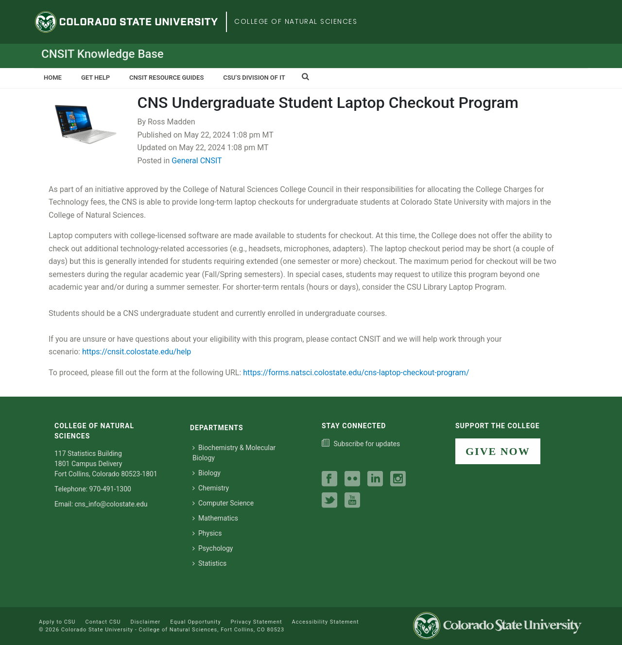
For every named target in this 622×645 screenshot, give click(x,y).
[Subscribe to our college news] (361, 444)
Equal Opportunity (195, 622)
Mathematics (215, 518)
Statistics (209, 563)
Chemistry (210, 488)
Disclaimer (145, 622)
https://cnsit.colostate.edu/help (136, 351)
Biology (206, 473)
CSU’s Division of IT (254, 77)
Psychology (212, 548)
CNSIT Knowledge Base (102, 54)
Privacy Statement (256, 622)
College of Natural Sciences (296, 21)
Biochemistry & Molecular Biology (234, 453)
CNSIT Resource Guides (166, 77)
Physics (207, 533)
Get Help (95, 77)
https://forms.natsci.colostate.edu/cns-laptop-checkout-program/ (356, 372)
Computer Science (223, 503)
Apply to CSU (57, 622)
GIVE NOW (498, 451)
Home (53, 77)
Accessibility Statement (325, 622)
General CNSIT (197, 160)
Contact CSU (103, 622)
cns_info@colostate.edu (111, 504)
